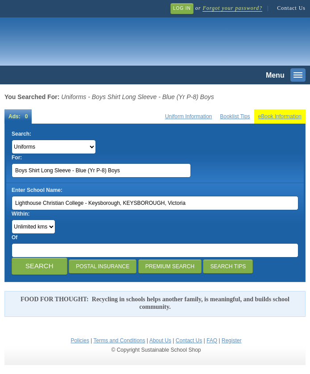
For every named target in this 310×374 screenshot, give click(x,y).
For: (17, 157)
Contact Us (291, 8)
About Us (160, 340)
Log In (182, 8)
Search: (21, 134)
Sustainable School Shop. (138, 35)
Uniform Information (188, 116)
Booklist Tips (235, 116)
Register (232, 340)
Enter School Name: (37, 190)
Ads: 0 (18, 116)
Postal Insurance (102, 266)
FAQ (212, 340)
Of (14, 237)
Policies (80, 340)
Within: (21, 214)
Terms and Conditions (119, 340)
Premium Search (169, 266)
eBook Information (280, 116)
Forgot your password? (232, 8)
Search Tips (228, 266)
